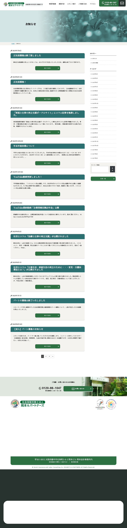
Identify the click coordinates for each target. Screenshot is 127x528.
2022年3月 (95, 128)
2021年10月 (95, 145)
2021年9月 (95, 149)
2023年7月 (95, 86)
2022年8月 (95, 112)
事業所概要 (52, 3)
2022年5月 (95, 124)
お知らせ (94, 58)
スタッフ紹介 (71, 3)
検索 (112, 169)
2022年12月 (95, 103)
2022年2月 (95, 133)
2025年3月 (95, 74)
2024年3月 (95, 78)
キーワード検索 (95, 165)
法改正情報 (95, 62)
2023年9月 (95, 82)
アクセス (93, 3)
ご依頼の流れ (83, 3)
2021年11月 (95, 141)
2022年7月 (95, 116)
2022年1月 (95, 137)
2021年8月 (95, 154)
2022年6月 (95, 120)
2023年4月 (95, 95)
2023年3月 (95, 99)
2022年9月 (95, 107)
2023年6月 (95, 91)
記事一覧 (103, 178)
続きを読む (47, 68)
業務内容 (61, 3)
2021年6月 (95, 158)
